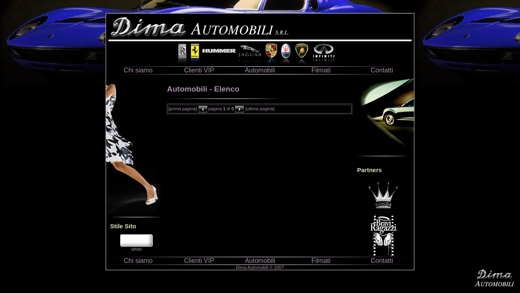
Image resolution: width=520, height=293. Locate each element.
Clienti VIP (199, 70)
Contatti (381, 70)
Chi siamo (138, 70)
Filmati (320, 70)
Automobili (260, 70)
